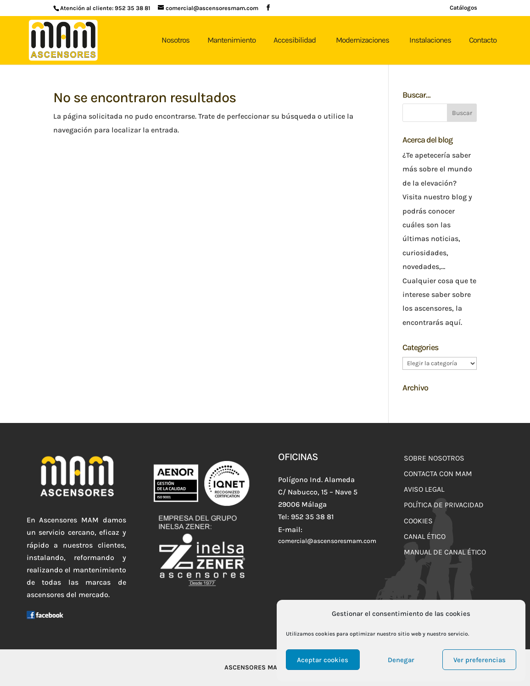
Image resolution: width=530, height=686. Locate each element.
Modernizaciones (362, 39)
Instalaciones (430, 39)
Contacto (483, 39)
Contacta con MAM (438, 473)
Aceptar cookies (322, 660)
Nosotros (176, 39)
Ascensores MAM (253, 667)
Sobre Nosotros (434, 458)
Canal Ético (425, 536)
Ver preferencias (479, 660)
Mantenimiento (231, 39)
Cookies (418, 520)
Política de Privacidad (444, 504)
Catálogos (463, 8)
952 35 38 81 (133, 8)
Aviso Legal (424, 489)
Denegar (401, 660)
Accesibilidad (294, 39)
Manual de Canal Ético (445, 552)
